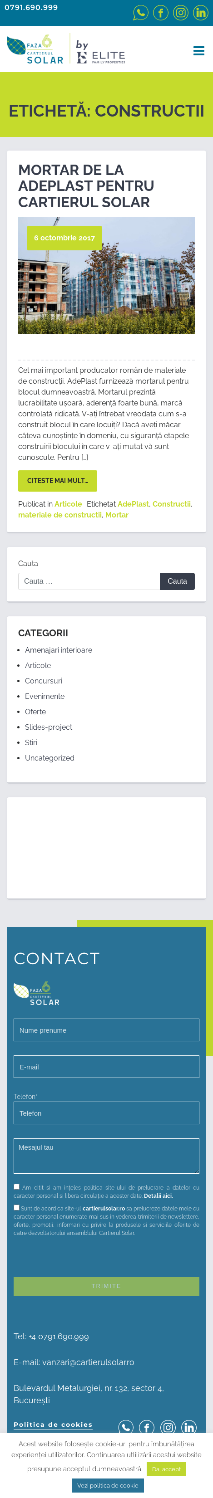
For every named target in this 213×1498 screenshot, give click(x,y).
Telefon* (106, 1108)
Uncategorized (49, 758)
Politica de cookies (53, 1424)
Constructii (172, 504)
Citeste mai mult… (57, 480)
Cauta (28, 563)
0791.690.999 (31, 7)
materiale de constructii (60, 515)
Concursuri (43, 681)
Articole (68, 504)
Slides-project (48, 727)
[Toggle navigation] (196, 51)
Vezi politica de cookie (108, 1485)
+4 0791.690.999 (59, 1336)
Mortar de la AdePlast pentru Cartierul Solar (86, 185)
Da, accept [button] (166, 1469)
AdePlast (133, 504)
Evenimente (44, 696)
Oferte (35, 712)
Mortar (117, 515)
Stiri (31, 742)
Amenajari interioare (58, 650)
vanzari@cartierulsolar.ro (88, 1362)
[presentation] (83, 1259)
